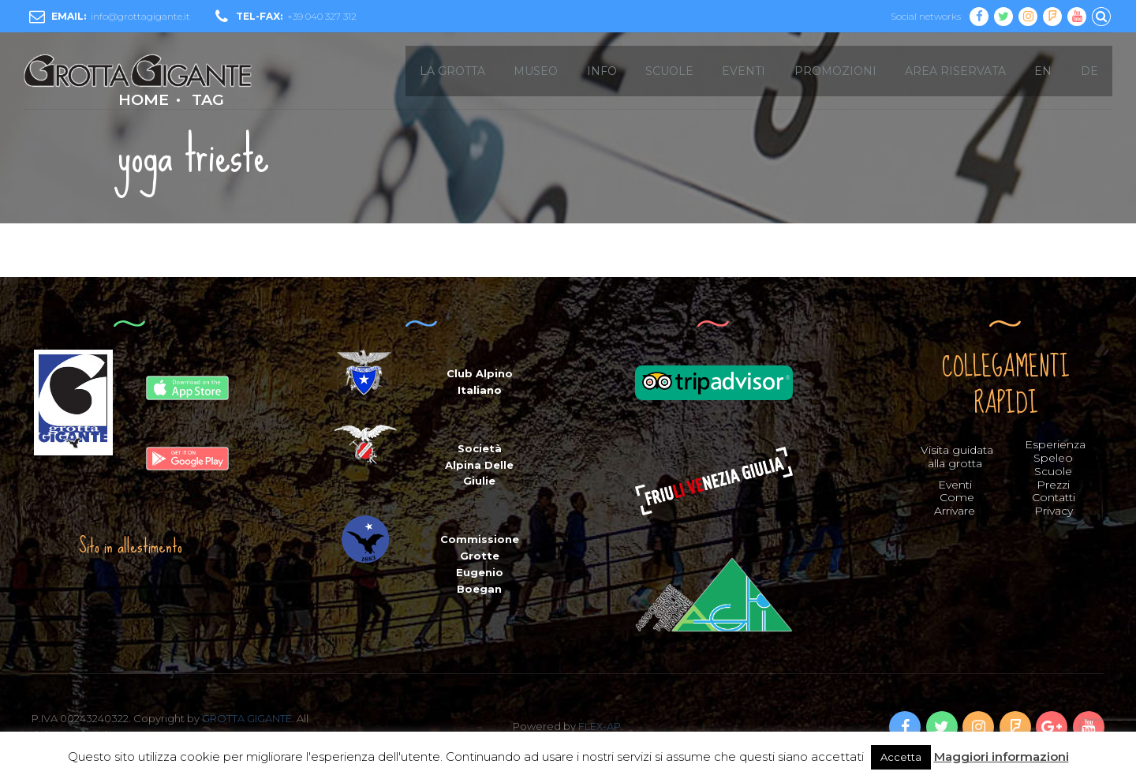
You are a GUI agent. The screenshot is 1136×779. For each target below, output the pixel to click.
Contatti (1053, 497)
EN (1043, 71)
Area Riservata (955, 71)
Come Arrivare (954, 504)
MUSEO (536, 71)
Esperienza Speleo (1055, 451)
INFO (602, 71)
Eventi (955, 485)
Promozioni (835, 71)
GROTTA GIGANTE (247, 718)
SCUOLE (669, 71)
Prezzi (1053, 485)
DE (1089, 71)
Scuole (1053, 471)
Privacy (1053, 511)
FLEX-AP (599, 726)
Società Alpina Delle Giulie (479, 465)
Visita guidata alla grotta (957, 456)
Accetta (900, 757)
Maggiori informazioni (1001, 756)
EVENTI (743, 71)
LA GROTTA (452, 71)
